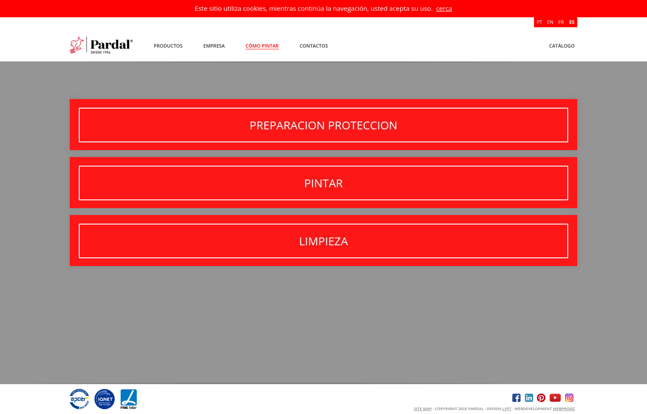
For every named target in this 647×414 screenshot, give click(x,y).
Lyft (506, 408)
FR (560, 22)
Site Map (423, 408)
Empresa (214, 45)
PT (539, 22)
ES (571, 22)
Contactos (314, 45)
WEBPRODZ (564, 408)
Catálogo (562, 45)
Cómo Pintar (262, 45)
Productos (168, 45)
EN (550, 22)
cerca (444, 8)
